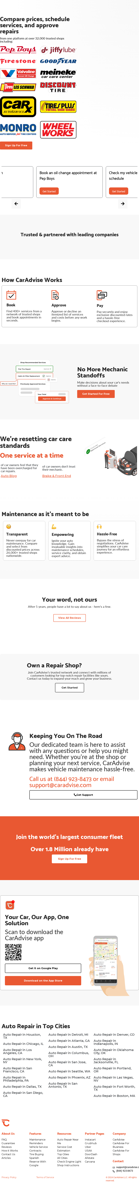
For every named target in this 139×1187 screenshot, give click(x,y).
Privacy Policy (9, 1178)
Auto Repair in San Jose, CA (67, 1064)
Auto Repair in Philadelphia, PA (16, 1079)
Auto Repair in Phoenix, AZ (69, 1078)
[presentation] (22, 205)
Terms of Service (45, 1178)
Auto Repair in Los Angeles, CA (17, 1052)
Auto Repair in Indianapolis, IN (106, 1043)
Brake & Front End (56, 476)
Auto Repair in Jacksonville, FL (106, 1061)
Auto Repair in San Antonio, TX (62, 1085)
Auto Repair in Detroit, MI (68, 1035)
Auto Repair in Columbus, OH (68, 1055)
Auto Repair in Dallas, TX (22, 1087)
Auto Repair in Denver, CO (114, 1035)
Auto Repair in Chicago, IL (23, 1044)
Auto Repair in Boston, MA (114, 1096)
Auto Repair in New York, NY (22, 1061)
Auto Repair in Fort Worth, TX (114, 1089)
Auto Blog (9, 476)
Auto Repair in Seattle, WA (69, 1072)
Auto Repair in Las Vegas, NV (113, 1079)
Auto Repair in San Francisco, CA (17, 1070)
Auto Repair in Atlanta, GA (69, 1041)
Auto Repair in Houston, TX (22, 1037)
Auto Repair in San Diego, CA (23, 1095)
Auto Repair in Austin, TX (68, 1047)
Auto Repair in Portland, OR (112, 1070)
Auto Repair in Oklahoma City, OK (114, 1052)
